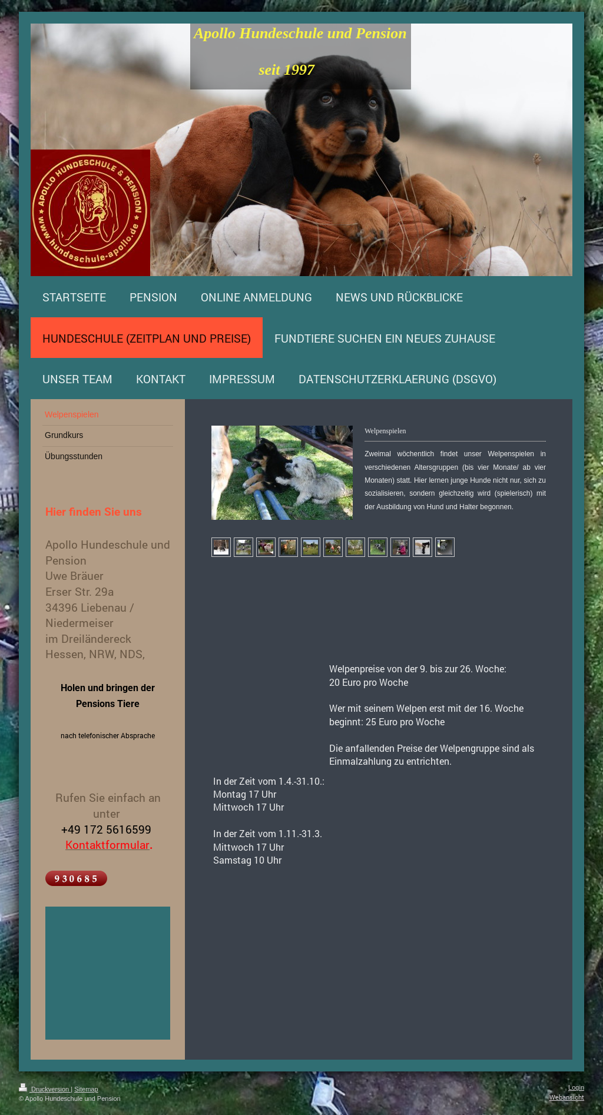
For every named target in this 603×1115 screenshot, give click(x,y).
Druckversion (45, 1089)
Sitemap (86, 1089)
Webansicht (566, 1097)
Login (576, 1087)
